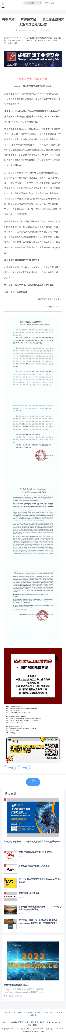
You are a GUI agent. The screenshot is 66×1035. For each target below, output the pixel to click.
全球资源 (33, 1015)
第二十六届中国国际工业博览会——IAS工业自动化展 (40, 880)
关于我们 (7, 1013)
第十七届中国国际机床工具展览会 (34, 866)
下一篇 (24, 767)
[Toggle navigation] (7, 3)
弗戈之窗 (17, 1013)
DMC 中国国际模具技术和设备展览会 (36, 852)
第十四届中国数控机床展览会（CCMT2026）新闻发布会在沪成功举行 (40, 908)
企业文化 (48, 1013)
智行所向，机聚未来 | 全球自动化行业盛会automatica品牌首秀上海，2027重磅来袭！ (38, 921)
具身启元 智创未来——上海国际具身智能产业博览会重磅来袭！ (33, 841)
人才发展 (58, 1013)
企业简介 (38, 1013)
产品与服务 (28, 1013)
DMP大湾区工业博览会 (29, 893)
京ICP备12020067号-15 (55, 1029)
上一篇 (10, 767)
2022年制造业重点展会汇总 (16, 985)
